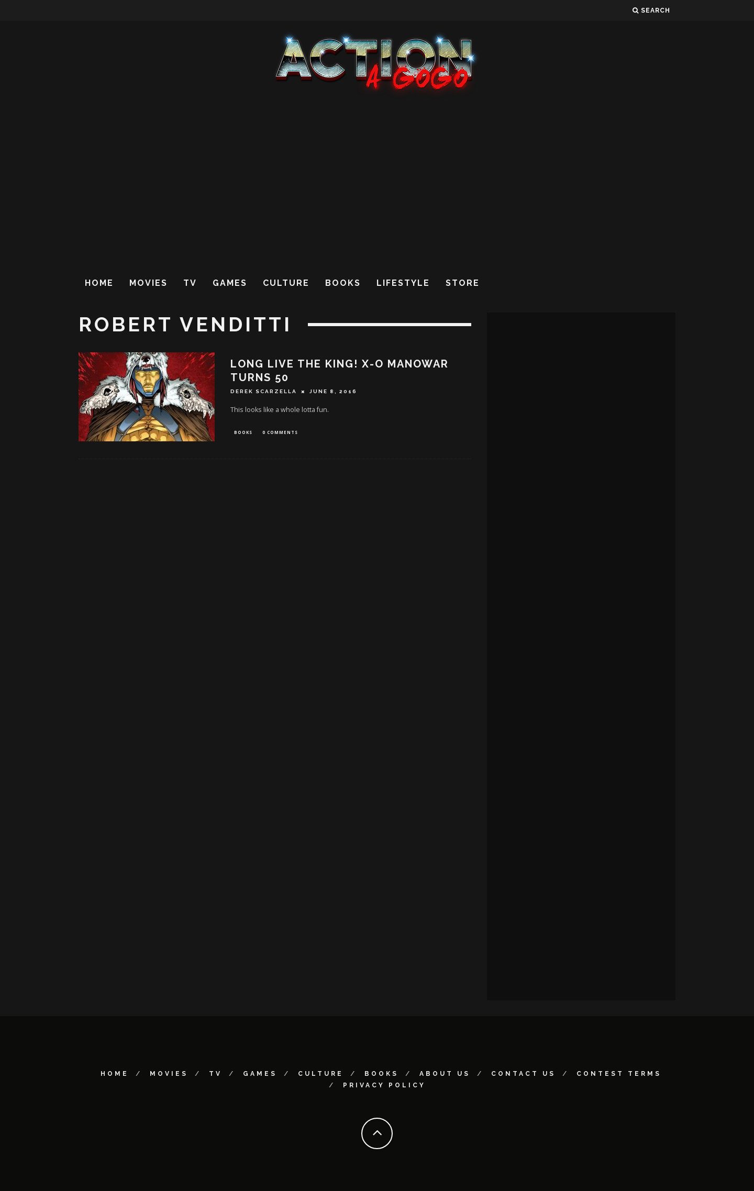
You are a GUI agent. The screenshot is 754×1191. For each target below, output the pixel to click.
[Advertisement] (377, 182)
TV (190, 283)
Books (343, 283)
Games (230, 283)
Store (463, 283)
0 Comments (280, 433)
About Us (444, 1073)
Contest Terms (618, 1073)
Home (99, 283)
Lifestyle (403, 283)
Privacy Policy (384, 1085)
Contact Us (523, 1073)
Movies (148, 283)
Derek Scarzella (263, 391)
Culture (286, 283)
